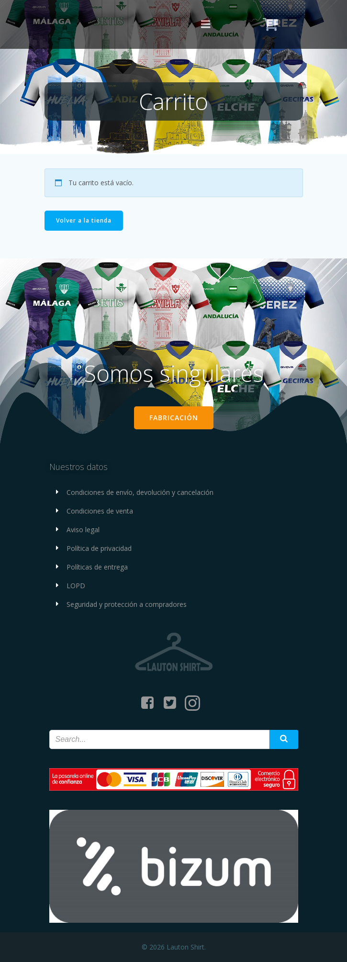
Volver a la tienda (84, 220)
